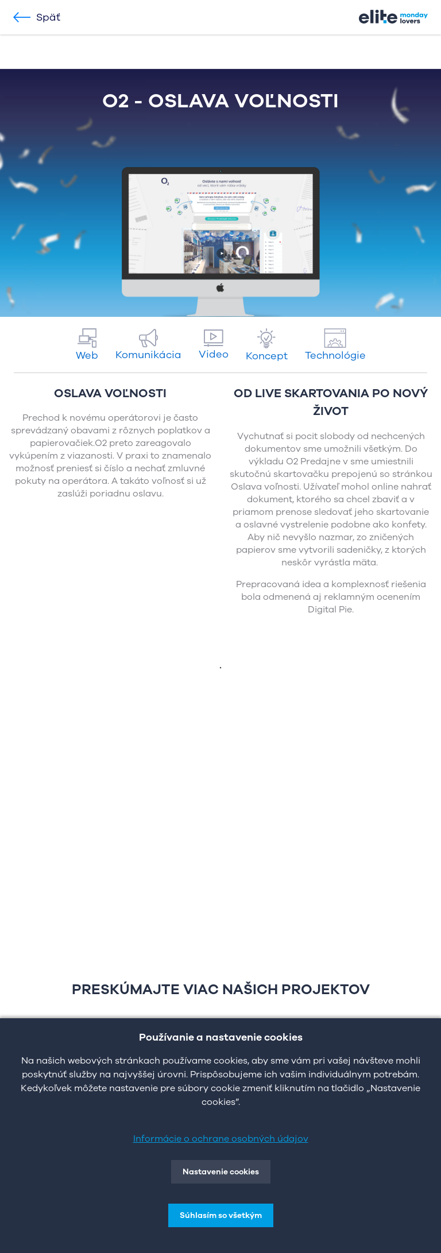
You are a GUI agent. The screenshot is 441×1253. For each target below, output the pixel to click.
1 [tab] (220, 668)
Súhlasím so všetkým (221, 1215)
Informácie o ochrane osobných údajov (220, 1138)
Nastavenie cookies (221, 1171)
